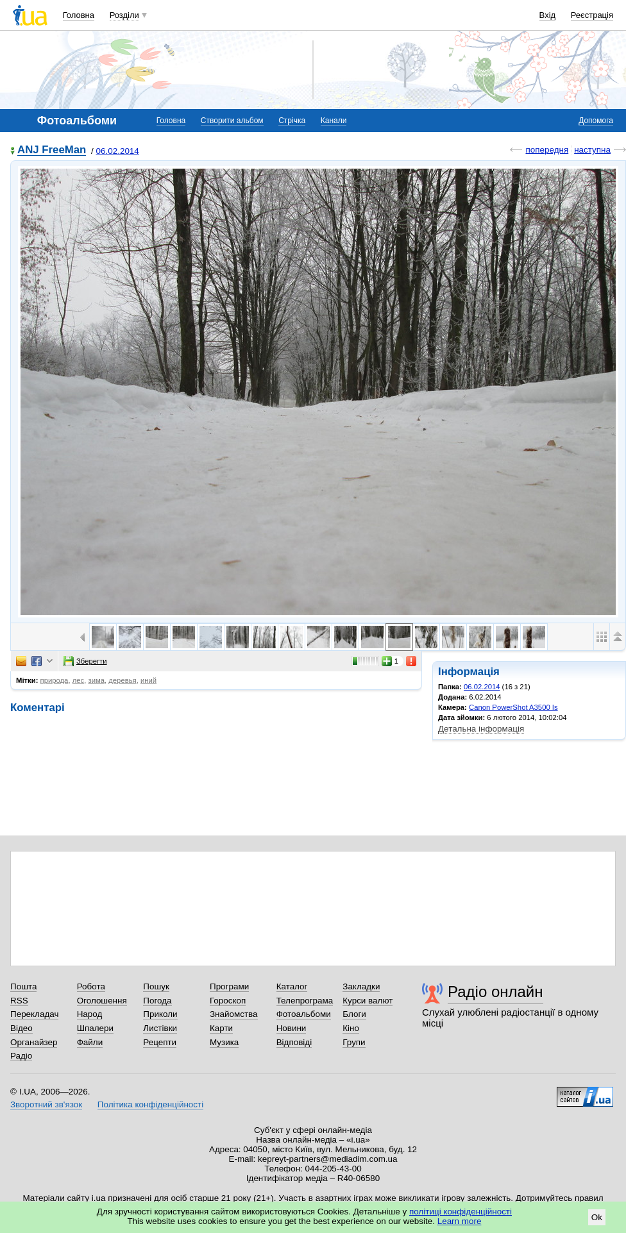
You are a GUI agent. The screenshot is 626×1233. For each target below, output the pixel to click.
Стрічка (291, 120)
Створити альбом (232, 120)
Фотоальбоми (303, 1014)
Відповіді (294, 1042)
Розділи (124, 15)
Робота (91, 986)
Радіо (21, 1056)
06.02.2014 (117, 151)
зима (96, 680)
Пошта (23, 986)
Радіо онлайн (495, 991)
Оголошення (102, 1000)
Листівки (160, 1028)
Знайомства (234, 1014)
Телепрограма (305, 1000)
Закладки (361, 986)
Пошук (156, 986)
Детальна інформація (481, 729)
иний (148, 680)
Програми (229, 986)
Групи (354, 1042)
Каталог (292, 986)
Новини (291, 1028)
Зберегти (85, 661)
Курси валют (368, 1000)
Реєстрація (592, 15)
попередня (546, 150)
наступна (592, 150)
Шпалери (95, 1028)
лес (78, 680)
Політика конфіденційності (150, 1104)
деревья (122, 680)
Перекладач (34, 1014)
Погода (157, 1000)
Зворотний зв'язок (46, 1104)
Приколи (160, 1014)
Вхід (547, 15)
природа (54, 680)
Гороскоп (228, 1000)
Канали (334, 120)
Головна (78, 15)
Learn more (459, 1221)
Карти (221, 1028)
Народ (90, 1014)
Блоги (354, 1014)
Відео (21, 1028)
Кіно (351, 1028)
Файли (90, 1042)
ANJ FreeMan (51, 150)
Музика (224, 1042)
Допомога (596, 120)
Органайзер (33, 1042)
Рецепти (159, 1042)
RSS (19, 1000)
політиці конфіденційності (460, 1211)
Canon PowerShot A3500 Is (513, 707)
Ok (596, 1217)
